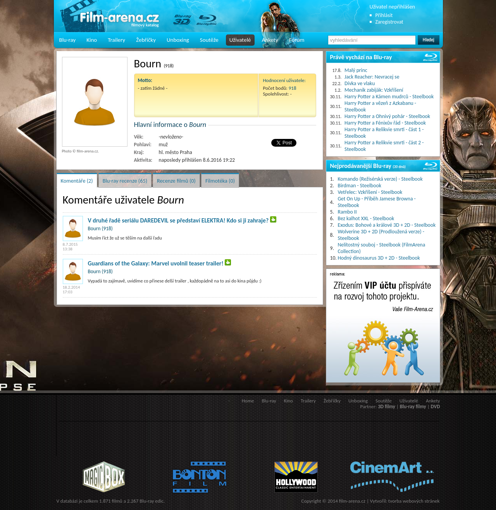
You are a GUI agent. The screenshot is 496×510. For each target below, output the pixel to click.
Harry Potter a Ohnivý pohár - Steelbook (387, 116)
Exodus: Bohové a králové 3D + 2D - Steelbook (387, 225)
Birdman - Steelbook (359, 185)
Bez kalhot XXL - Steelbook (366, 218)
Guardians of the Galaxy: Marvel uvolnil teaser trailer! (156, 263)
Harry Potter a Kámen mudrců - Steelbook (389, 96)
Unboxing (178, 39)
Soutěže (209, 39)
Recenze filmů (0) (176, 180)
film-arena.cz (352, 501)
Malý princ (355, 70)
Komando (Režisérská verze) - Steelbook (380, 179)
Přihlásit (384, 15)
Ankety (270, 39)
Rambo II (347, 212)
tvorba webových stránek (414, 501)
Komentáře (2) (77, 180)
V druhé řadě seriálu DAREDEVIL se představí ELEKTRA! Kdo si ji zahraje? (178, 220)
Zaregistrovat (389, 22)
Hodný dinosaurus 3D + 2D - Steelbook (379, 258)
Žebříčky (146, 39)
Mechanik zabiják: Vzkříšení (373, 90)
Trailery (116, 39)
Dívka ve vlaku (359, 83)
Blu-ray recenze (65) (125, 180)
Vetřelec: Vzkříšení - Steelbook (370, 192)
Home (248, 401)
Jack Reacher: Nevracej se (371, 77)
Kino (91, 39)
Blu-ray (67, 39)
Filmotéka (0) (220, 180)
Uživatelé (240, 39)
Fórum (297, 39)
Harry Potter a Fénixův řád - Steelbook (385, 123)
